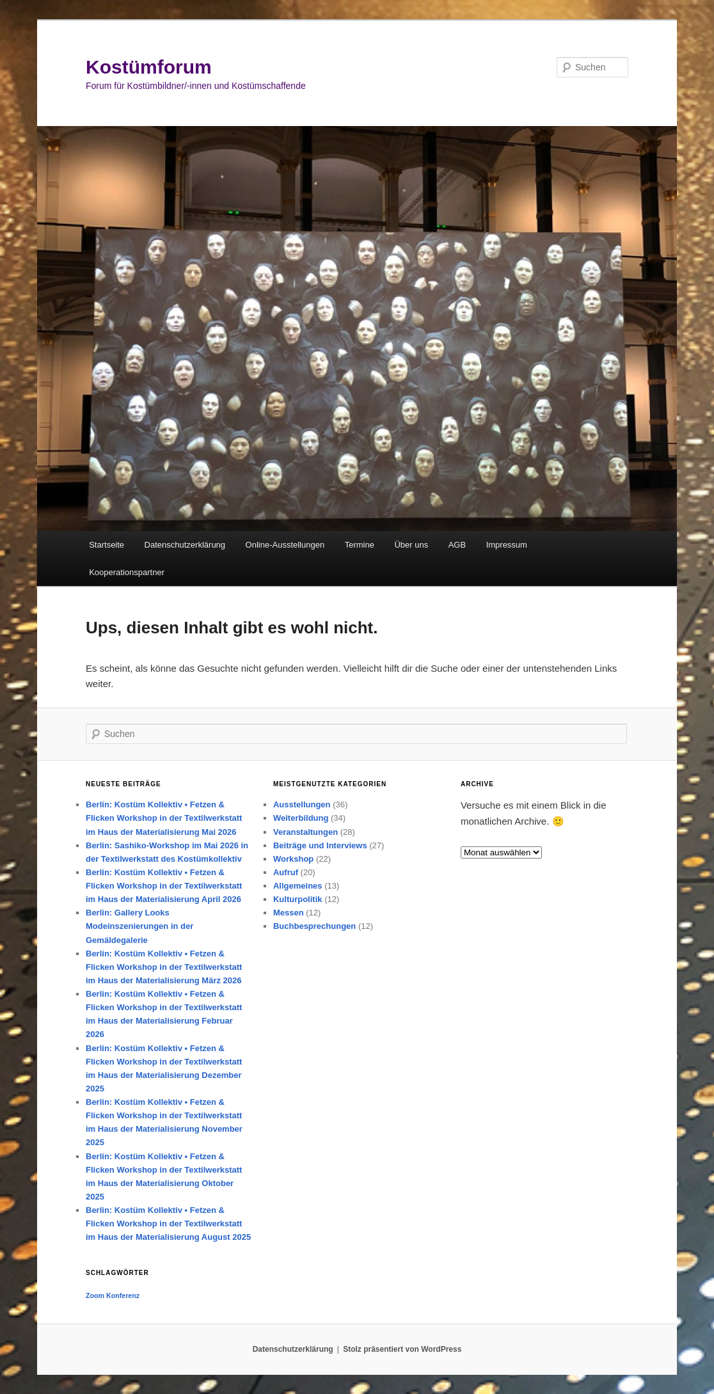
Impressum (506, 545)
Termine (359, 545)
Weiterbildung (300, 818)
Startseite (106, 545)
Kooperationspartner (126, 572)
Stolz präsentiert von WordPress (402, 1349)
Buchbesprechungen (314, 926)
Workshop (293, 859)
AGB (457, 545)
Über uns (411, 545)
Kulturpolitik (297, 899)
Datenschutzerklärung (185, 545)
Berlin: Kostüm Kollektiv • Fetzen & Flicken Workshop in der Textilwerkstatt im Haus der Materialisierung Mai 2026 (164, 818)
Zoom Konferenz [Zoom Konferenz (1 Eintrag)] (112, 1295)
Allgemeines (297, 886)
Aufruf (285, 872)
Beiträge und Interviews (320, 845)
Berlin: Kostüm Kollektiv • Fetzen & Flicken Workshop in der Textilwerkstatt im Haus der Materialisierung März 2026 (164, 967)
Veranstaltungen (305, 832)
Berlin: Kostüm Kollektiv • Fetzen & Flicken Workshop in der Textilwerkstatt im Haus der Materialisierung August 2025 (168, 1223)
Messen (288, 912)
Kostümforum (149, 66)
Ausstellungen (302, 804)
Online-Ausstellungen (285, 545)
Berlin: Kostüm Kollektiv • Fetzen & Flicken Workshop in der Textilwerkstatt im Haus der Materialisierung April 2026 (164, 885)
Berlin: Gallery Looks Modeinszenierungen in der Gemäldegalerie (139, 926)
